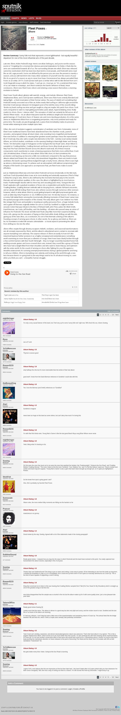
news (24, 18)
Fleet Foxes (37, 28)
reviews (5, 18)
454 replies (53, 38)
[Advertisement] (102, 128)
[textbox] (104, 22)
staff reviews (34, 22)
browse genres (11, 22)
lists (31, 18)
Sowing (47, 37)
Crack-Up (109, 98)
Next (116, 315)
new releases (23, 22)
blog (38, 18)
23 (113, 315)
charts (15, 18)
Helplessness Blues (92, 98)
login (2, 22)
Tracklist (42, 44)
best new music (45, 22)
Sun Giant (92, 81)
